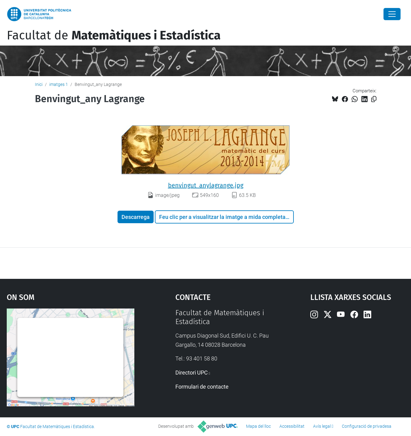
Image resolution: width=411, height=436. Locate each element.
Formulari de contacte (202, 386)
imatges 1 (58, 84)
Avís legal (322, 426)
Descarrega (135, 217)
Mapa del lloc (258, 426)
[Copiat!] (373, 99)
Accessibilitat (292, 426)
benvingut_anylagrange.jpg (205, 185)
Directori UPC (191, 372)
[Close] (392, 14)
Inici (39, 84)
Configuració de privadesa (366, 426)
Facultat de (114, 35)
